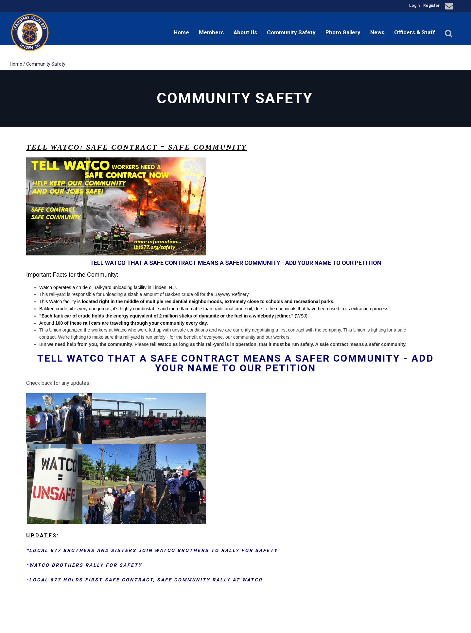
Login (414, 5)
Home (181, 32)
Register (431, 5)
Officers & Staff (414, 32)
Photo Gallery (342, 32)
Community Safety (291, 32)
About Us (245, 32)
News (377, 32)
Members (211, 32)
